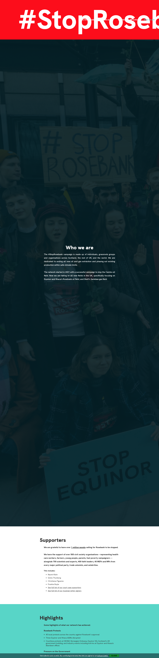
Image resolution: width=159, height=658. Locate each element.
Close (114, 656)
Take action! (108, 20)
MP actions (134, 20)
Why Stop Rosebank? (89, 20)
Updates (121, 20)
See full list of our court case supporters (64, 587)
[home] (13, 20)
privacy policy (102, 656)
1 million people (78, 547)
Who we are (149, 20)
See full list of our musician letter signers (64, 591)
